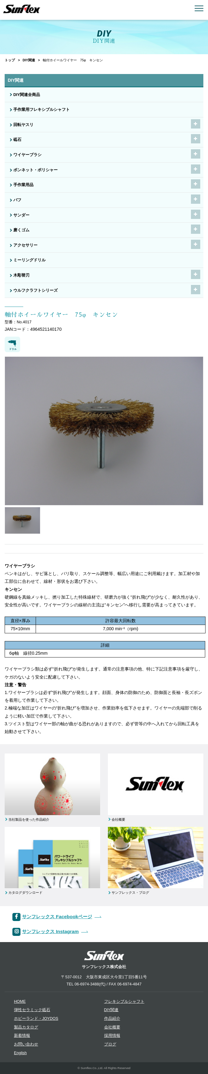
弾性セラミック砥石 (32, 1010)
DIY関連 (29, 60)
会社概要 (112, 1027)
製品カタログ (26, 1027)
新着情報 (22, 1035)
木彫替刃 (21, 275)
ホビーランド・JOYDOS (36, 1018)
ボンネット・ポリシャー (35, 170)
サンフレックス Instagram (50, 931)
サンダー (21, 215)
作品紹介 (112, 1018)
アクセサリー (25, 245)
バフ (17, 200)
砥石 (17, 140)
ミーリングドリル (29, 260)
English (20, 1053)
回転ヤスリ (23, 125)
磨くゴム (21, 230)
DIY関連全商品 (26, 95)
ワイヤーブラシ (27, 155)
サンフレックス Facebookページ (57, 916)
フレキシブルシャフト (124, 1001)
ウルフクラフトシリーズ (35, 290)
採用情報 (112, 1035)
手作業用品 (23, 185)
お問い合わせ (26, 1044)
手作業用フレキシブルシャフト (41, 109)
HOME (20, 1001)
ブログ (110, 1044)
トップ (10, 60)
